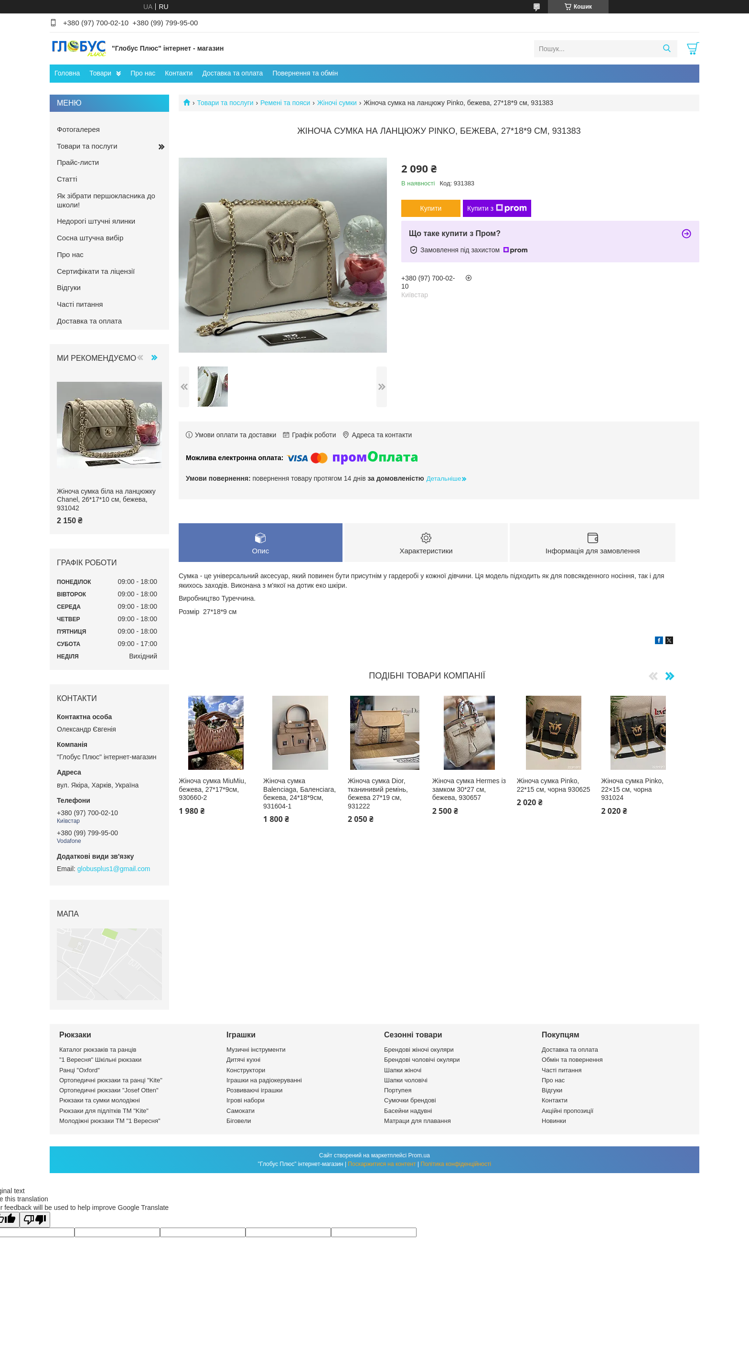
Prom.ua (419, 1155)
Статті (67, 179)
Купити (431, 208)
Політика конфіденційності (456, 1164)
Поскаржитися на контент (382, 1164)
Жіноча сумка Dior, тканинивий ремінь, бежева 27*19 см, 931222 (378, 793)
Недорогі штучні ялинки (96, 221)
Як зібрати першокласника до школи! (106, 200)
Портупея (397, 1090)
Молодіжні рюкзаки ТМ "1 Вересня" (109, 1120)
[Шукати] (666, 48)
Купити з (497, 208)
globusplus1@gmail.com (113, 869)
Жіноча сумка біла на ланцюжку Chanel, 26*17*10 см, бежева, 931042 (106, 499)
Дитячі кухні (243, 1059)
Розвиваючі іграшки (254, 1090)
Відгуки (69, 287)
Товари (100, 73)
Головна (67, 73)
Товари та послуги (225, 103)
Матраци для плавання (417, 1120)
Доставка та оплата (232, 73)
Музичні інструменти (256, 1049)
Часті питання (80, 304)
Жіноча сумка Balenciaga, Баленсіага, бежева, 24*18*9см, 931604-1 (299, 793)
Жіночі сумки (337, 103)
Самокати (240, 1110)
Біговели (238, 1120)
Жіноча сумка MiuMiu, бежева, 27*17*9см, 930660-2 (212, 789)
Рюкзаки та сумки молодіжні (99, 1100)
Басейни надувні (408, 1110)
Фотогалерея (78, 129)
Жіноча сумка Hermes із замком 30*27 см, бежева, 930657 (469, 789)
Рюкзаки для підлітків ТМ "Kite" (104, 1110)
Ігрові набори (245, 1100)
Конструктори (245, 1070)
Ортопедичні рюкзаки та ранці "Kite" (110, 1080)
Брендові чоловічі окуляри (422, 1059)
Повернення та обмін (305, 73)
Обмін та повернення (572, 1059)
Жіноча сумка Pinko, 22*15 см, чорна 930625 (553, 785)
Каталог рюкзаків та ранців (98, 1049)
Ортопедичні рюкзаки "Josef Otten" (109, 1090)
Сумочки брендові (410, 1100)
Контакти (179, 73)
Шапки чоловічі (406, 1080)
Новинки (554, 1120)
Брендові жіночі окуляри (419, 1049)
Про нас (142, 73)
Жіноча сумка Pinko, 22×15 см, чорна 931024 (632, 789)
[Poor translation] (35, 1220)
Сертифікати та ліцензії (96, 271)
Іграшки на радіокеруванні (264, 1080)
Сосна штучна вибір (90, 238)
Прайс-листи (78, 162)
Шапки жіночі (402, 1070)
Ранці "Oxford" (79, 1070)
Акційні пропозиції (567, 1110)
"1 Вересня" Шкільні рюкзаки (100, 1059)
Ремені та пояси (285, 103)
